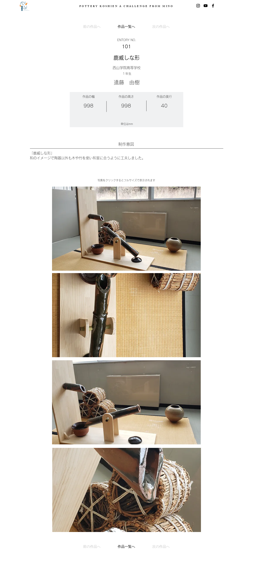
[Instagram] (198, 5)
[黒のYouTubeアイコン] (205, 5)
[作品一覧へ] (126, 26)
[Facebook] (213, 5)
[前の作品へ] (97, 26)
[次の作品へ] (155, 26)
